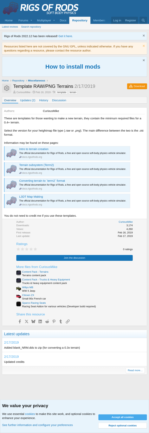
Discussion (59, 100)
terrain (73, 92)
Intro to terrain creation (34, 149)
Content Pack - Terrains (35, 271)
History (43, 100)
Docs (63, 20)
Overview (10, 100)
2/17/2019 (11, 342)
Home (9, 20)
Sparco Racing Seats (34, 302)
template (61, 92)
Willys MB (27, 287)
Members (99, 20)
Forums (23, 20)
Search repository (31, 26)
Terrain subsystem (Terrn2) (36, 165)
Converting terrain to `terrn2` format (42, 180)
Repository (79, 20)
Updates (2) (27, 100)
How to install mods (72, 66)
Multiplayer (44, 20)
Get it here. (65, 36)
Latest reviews (10, 26)
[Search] (143, 20)
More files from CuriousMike (36, 267)
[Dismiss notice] (143, 36)
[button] (31, 20)
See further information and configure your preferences (37, 425)
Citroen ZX (28, 295)
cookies (30, 414)
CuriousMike (23, 92)
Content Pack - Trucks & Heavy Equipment (46, 279)
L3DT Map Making (31, 196)
